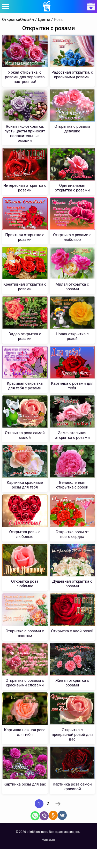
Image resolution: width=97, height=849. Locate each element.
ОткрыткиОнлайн (18, 19)
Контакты (48, 839)
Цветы (44, 19)
